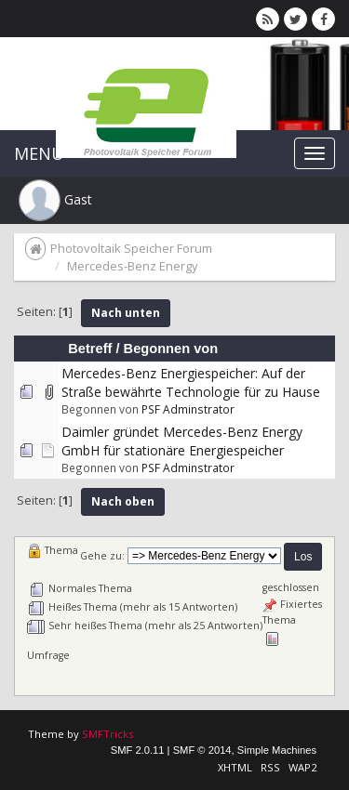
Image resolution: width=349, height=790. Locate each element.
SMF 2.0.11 (138, 750)
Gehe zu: (102, 555)
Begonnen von (171, 348)
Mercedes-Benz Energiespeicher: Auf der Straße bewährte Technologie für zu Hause (190, 382)
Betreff (90, 348)
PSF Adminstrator (188, 409)
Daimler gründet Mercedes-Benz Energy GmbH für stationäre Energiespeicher (181, 441)
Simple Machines (276, 750)
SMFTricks (107, 734)
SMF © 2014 (202, 750)
